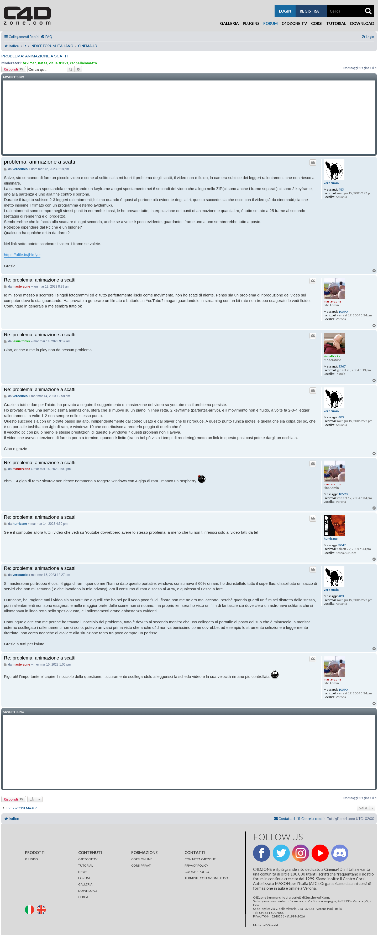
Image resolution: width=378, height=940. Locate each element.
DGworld (271, 925)
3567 (342, 366)
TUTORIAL (85, 865)
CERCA (83, 897)
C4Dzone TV (294, 23)
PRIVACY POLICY (196, 865)
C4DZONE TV (87, 859)
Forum (270, 23)
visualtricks (58, 63)
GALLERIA (85, 884)
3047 (342, 545)
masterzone (332, 301)
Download (362, 23)
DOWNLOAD (87, 891)
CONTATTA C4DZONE (200, 859)
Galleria (229, 23)
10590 (343, 312)
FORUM (84, 878)
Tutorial (336, 23)
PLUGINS (31, 859)
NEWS (82, 872)
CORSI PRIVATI (141, 865)
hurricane (331, 539)
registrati (311, 11)
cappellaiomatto (83, 63)
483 (341, 189)
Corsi (316, 23)
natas (42, 63)
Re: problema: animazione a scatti (39, 280)
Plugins (251, 23)
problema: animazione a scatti (34, 56)
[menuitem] (46, 37)
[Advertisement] (189, 117)
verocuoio (331, 183)
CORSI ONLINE (141, 859)
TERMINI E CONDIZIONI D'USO (206, 878)
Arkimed (29, 63)
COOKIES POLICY (197, 872)
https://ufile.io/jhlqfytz (22, 254)
